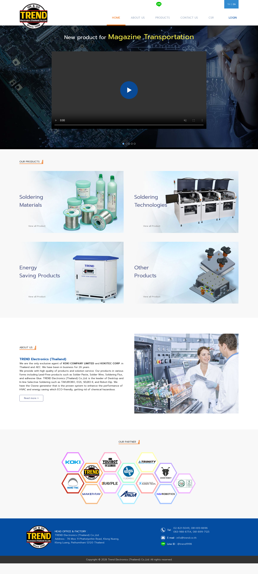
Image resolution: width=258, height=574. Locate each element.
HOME (116, 18)
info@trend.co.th (187, 538)
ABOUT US (138, 18)
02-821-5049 (179, 2)
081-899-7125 (212, 5)
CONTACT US (189, 18)
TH (228, 4)
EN (234, 4)
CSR (211, 18)
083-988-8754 (196, 5)
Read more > (31, 398)
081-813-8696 (179, 5)
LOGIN (233, 18)
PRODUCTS (162, 18)
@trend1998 (184, 544)
